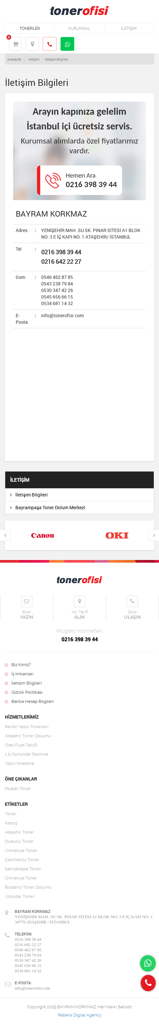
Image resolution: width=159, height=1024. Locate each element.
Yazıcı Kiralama (19, 763)
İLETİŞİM (129, 28)
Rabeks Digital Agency (79, 1015)
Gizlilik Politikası (24, 692)
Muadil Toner (18, 788)
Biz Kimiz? (18, 664)
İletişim (34, 59)
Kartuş (11, 823)
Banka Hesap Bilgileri (29, 701)
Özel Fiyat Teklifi (21, 745)
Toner (11, 813)
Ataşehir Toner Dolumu (28, 735)
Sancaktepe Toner (23, 868)
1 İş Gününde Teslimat (26, 754)
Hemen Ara (81, 175)
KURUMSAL (79, 28)
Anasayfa (14, 59)
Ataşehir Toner (19, 832)
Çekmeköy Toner (22, 859)
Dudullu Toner (19, 841)
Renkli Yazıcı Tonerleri (26, 726)
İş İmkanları (19, 673)
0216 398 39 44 (91, 184)
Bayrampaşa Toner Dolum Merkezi (47, 507)
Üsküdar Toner (19, 896)
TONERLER (30, 28)
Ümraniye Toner (21, 850)
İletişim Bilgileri (56, 59)
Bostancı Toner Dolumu (28, 887)
